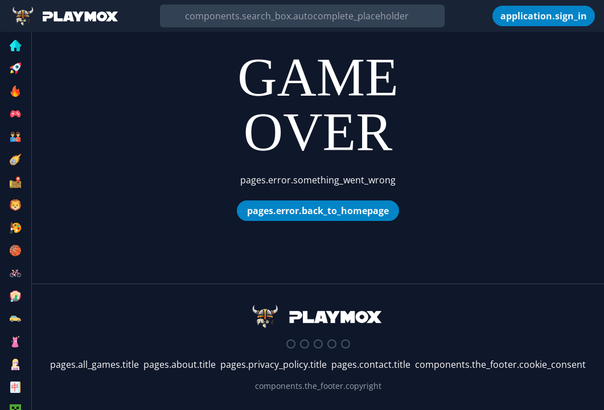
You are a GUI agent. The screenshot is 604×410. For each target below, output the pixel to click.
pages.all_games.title (94, 364)
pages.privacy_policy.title (273, 364)
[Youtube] (331, 343)
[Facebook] (318, 343)
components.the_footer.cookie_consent (500, 364)
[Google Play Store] (345, 343)
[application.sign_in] (543, 16)
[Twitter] (304, 343)
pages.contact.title (370, 364)
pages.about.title (179, 364)
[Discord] (290, 343)
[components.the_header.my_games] (484, 16)
